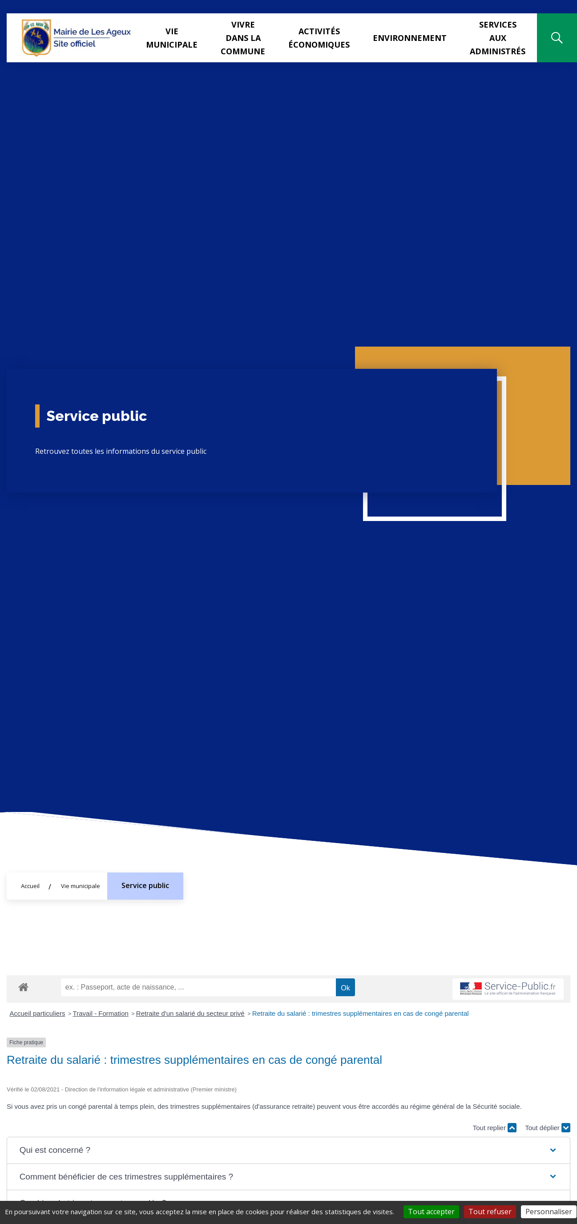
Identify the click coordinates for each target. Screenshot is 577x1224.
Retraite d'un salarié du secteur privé (190, 1013)
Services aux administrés (497, 38)
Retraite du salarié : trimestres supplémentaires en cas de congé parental (360, 1013)
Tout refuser (490, 1211)
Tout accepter (431, 1211)
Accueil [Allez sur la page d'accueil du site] (30, 886)
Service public (145, 885)
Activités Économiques (319, 38)
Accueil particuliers (37, 1013)
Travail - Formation (101, 1013)
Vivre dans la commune (243, 38)
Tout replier (494, 1127)
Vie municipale (172, 38)
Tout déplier (547, 1127)
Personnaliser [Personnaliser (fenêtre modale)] (548, 1211)
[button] (289, 1150)
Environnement (410, 37)
